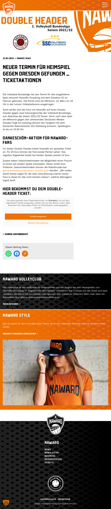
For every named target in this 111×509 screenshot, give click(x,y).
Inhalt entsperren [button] (38, 216)
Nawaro (52, 443)
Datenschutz (48, 499)
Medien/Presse (53, 459)
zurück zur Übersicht (16, 234)
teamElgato (62, 504)
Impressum (64, 499)
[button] (6, 503)
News (28, 58)
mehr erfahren (10, 304)
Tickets (49, 463)
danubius (72, 504)
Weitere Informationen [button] (38, 223)
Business (50, 456)
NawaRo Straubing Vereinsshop (19, 334)
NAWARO (21, 58)
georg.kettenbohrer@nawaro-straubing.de (26, 170)
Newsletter (52, 453)
